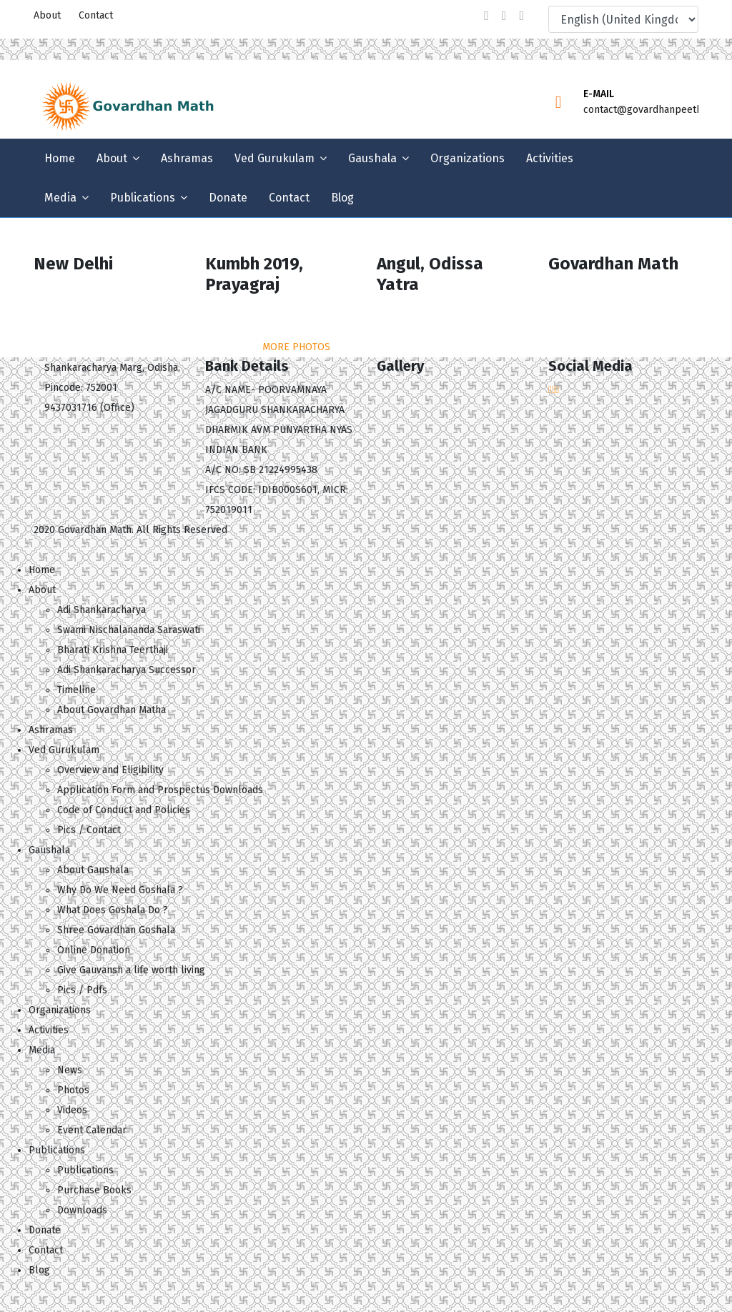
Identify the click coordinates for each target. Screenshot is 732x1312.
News (69, 1070)
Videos (72, 1110)
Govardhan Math (95, 530)
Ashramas (187, 158)
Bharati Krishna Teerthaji (112, 650)
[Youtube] (521, 16)
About (47, 15)
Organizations (467, 158)
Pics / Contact (89, 830)
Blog (342, 197)
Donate (228, 197)
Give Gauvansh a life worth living (131, 970)
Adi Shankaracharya (101, 610)
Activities (549, 158)
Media (60, 197)
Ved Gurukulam (274, 158)
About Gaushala (93, 870)
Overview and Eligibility (110, 770)
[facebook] (486, 16)
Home (59, 158)
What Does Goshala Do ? (112, 910)
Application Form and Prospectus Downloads (160, 790)
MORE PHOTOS (296, 347)
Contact (96, 15)
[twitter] (504, 16)
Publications (142, 197)
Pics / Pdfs (82, 990)
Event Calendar (92, 1130)
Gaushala (372, 158)
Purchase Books (94, 1190)
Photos (73, 1090)
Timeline (76, 690)
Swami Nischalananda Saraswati (128, 630)
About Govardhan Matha (111, 710)
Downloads (82, 1210)
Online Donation (93, 950)
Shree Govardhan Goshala (116, 930)
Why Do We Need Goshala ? (120, 890)
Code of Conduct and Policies (123, 810)
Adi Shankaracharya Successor (126, 670)
